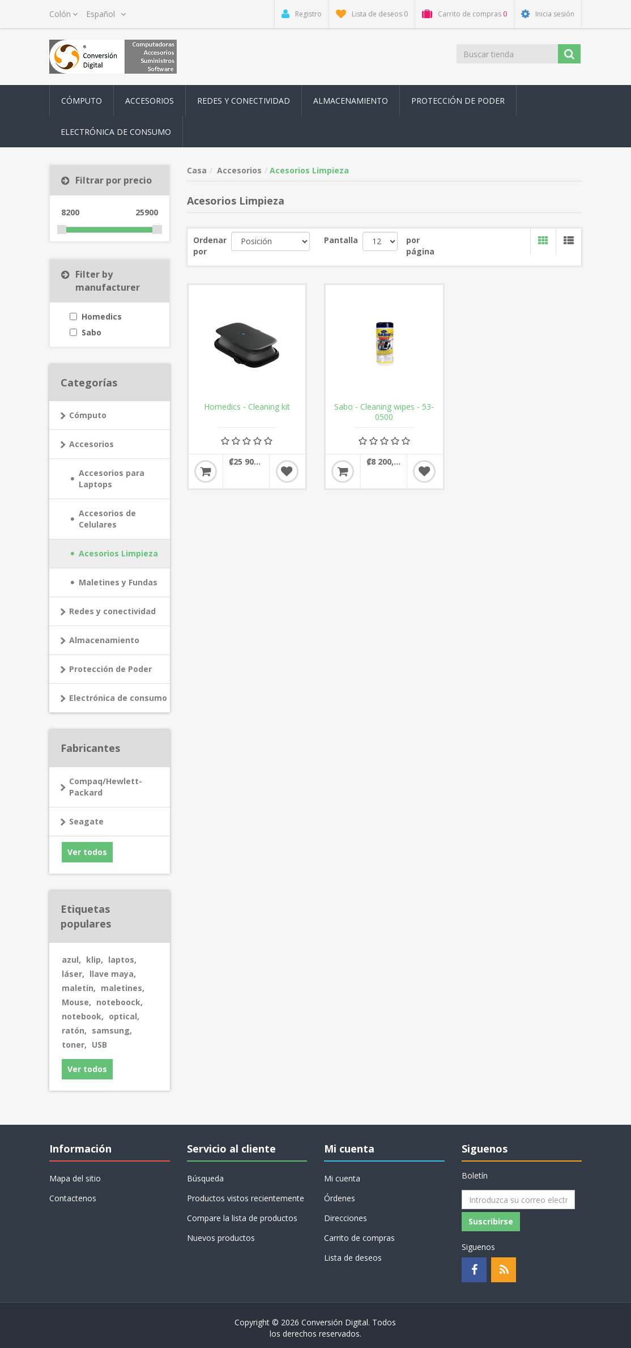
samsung (112, 1030)
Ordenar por (210, 246)
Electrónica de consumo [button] (116, 131)
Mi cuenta (342, 1178)
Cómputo (87, 415)
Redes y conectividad (112, 611)
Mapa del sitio (75, 1178)
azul (71, 959)
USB (99, 1044)
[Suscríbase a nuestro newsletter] (518, 1199)
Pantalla (341, 240)
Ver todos (87, 852)
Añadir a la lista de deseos (287, 471)
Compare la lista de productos (242, 1218)
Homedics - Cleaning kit (247, 407)
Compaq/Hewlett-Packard (105, 787)
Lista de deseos (353, 1257)
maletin (79, 988)
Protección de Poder (458, 100)
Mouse (76, 1002)
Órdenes (339, 1198)
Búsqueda (205, 1178)
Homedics (102, 316)
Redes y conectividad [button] (243, 100)
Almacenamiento (104, 640)
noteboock (119, 1002)
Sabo (91, 332)
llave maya (112, 973)
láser (73, 973)
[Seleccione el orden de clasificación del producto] (270, 241)
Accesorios (91, 444)
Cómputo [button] (81, 100)
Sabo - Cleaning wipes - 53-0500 (384, 412)
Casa (197, 170)
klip (94, 959)
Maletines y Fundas (118, 582)
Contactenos (72, 1198)
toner (74, 1044)
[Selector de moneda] (63, 14)
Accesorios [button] (149, 100)
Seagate (86, 821)
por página (420, 246)
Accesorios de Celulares (107, 519)
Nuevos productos (221, 1237)
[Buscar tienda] (507, 53)
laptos (122, 959)
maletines (122, 988)
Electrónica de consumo (118, 697)
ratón (74, 1030)
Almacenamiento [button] (350, 100)
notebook (83, 1016)
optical (124, 1016)
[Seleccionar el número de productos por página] (380, 241)
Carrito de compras (359, 1237)
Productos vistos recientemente (245, 1198)
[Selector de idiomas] (106, 14)
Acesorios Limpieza (118, 553)
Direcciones (345, 1218)
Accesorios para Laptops (111, 478)
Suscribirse (490, 1221)
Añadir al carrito (205, 471)
